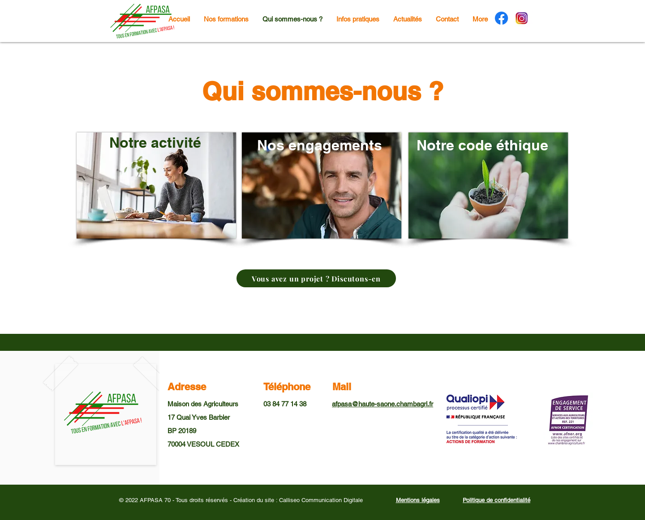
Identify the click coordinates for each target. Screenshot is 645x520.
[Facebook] (501, 18)
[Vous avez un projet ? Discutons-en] (316, 278)
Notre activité (155, 142)
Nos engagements (319, 144)
